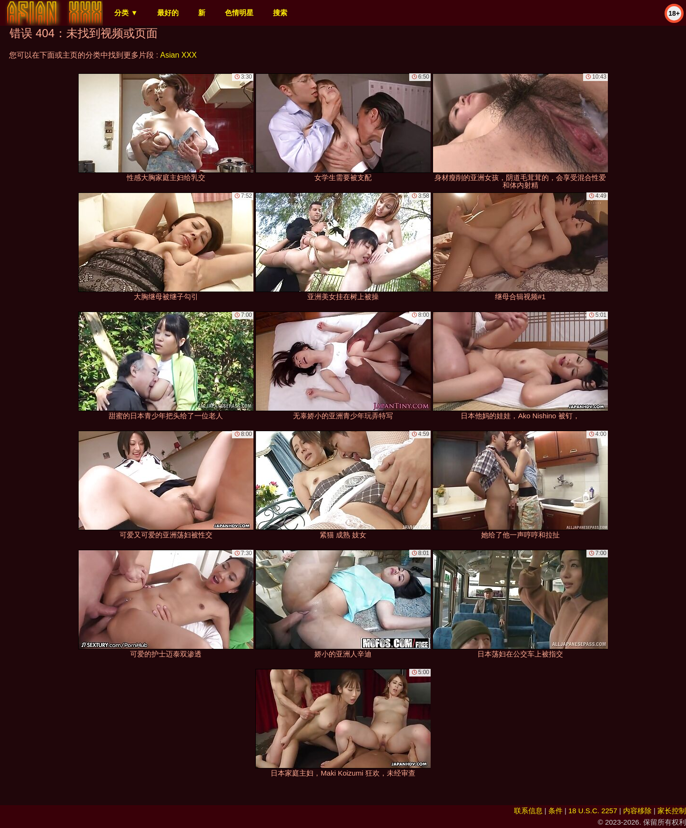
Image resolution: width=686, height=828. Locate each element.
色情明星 (239, 13)
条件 (555, 811)
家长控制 (671, 811)
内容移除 (637, 811)
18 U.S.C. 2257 (592, 811)
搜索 (280, 13)
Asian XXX (178, 55)
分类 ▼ (126, 13)
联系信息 (528, 811)
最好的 (168, 13)
